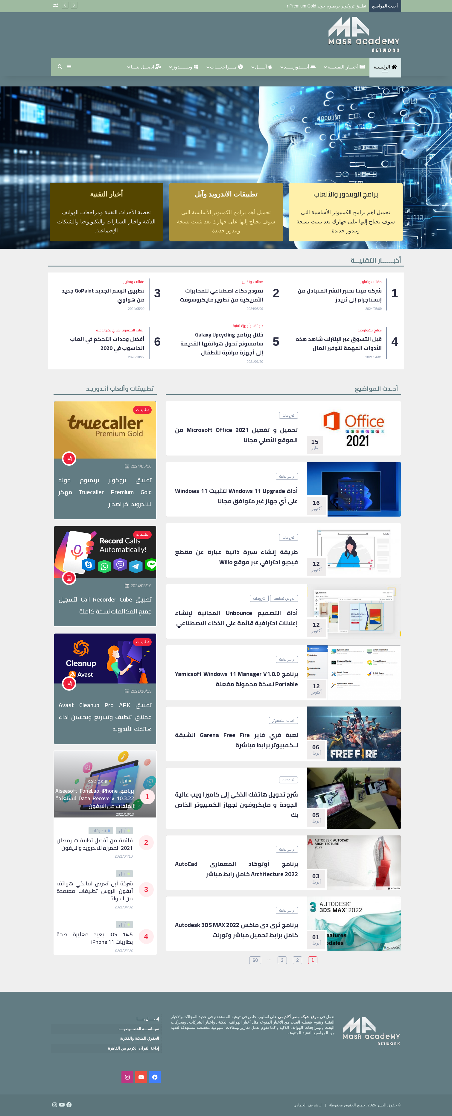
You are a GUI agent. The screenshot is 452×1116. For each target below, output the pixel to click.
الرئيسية (385, 66)
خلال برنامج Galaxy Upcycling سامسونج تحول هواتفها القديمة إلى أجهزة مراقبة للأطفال (221, 343)
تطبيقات (142, 410)
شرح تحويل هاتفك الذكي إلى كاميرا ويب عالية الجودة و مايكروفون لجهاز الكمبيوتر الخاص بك (236, 804)
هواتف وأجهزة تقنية (248, 325)
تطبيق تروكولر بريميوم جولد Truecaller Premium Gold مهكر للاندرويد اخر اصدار (105, 491)
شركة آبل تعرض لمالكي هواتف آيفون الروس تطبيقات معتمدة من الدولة (95, 891)
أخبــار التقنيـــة (346, 66)
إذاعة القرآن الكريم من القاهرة (133, 1048)
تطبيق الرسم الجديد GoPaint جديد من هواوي (103, 295)
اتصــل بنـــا (146, 66)
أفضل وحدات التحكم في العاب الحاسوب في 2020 (107, 343)
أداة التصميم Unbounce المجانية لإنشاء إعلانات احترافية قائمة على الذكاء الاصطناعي (236, 617)
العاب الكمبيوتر (133, 330)
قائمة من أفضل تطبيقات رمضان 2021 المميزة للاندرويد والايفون (95, 844)
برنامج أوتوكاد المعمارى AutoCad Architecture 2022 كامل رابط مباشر (236, 868)
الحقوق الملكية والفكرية (139, 1038)
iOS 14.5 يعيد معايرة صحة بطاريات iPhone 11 (95, 938)
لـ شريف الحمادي (307, 1105)
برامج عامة (287, 476)
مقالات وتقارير (371, 281)
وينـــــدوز (185, 66)
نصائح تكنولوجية (369, 330)
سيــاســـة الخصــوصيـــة (138, 1029)
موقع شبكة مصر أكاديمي (298, 1017)
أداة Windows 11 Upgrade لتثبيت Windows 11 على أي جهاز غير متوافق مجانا (236, 495)
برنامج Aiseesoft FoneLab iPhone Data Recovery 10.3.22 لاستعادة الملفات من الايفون (94, 798)
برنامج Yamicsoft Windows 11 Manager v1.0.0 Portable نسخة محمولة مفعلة (236, 678)
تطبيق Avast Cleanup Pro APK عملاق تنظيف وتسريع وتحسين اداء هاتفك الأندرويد (105, 716)
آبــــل (263, 66)
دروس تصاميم (284, 598)
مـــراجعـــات (226, 66)
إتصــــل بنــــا (147, 1019)
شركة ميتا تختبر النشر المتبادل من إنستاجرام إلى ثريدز (340, 295)
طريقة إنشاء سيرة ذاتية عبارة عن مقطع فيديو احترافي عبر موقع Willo (236, 556)
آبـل (125, 781)
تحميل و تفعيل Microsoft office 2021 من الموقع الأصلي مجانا (236, 434)
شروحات (288, 415)
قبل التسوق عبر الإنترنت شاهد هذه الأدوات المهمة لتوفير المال (339, 343)
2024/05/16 (138, 466)
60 (255, 960)
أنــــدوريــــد (300, 66)
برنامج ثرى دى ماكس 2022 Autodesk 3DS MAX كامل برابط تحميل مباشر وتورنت (236, 929)
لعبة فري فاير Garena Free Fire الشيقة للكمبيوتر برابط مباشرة (236, 739)
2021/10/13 (138, 691)
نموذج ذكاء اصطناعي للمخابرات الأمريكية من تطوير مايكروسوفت (221, 295)
